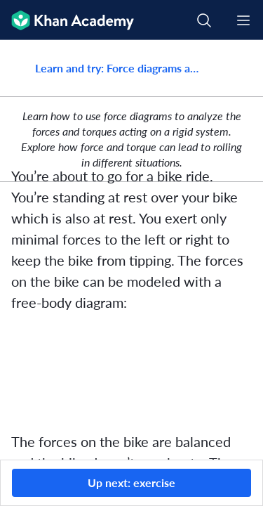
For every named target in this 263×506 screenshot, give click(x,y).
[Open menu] (243, 20)
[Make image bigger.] (131, 371)
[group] (131, 250)
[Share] (237, 68)
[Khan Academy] (67, 20)
